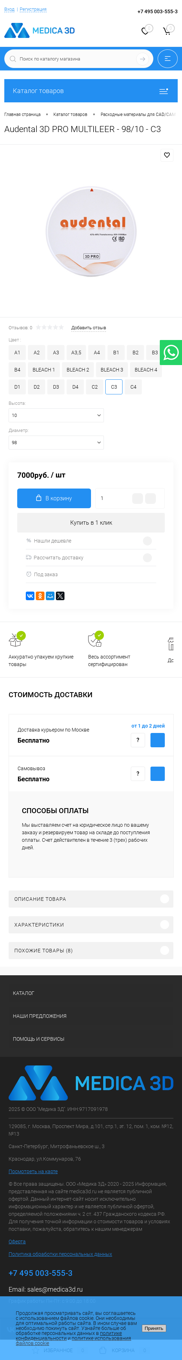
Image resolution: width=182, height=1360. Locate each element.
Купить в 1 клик (91, 522)
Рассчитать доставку (54, 557)
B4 (17, 370)
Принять (154, 1328)
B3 (155, 352)
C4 (133, 387)
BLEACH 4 (146, 370)
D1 (17, 387)
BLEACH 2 (78, 370)
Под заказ (42, 574)
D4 (75, 387)
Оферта (17, 1241)
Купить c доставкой (157, 740)
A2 (37, 352)
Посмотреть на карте (33, 1171)
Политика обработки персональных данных (60, 1254)
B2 (136, 352)
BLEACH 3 (112, 370)
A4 (97, 352)
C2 (95, 387)
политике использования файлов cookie (73, 1340)
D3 (56, 387)
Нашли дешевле (48, 541)
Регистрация (33, 9)
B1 (116, 352)
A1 (17, 352)
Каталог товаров (91, 90)
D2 (37, 387)
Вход (9, 9)
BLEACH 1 (44, 370)
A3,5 (76, 352)
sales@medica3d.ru (55, 1289)
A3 (56, 352)
